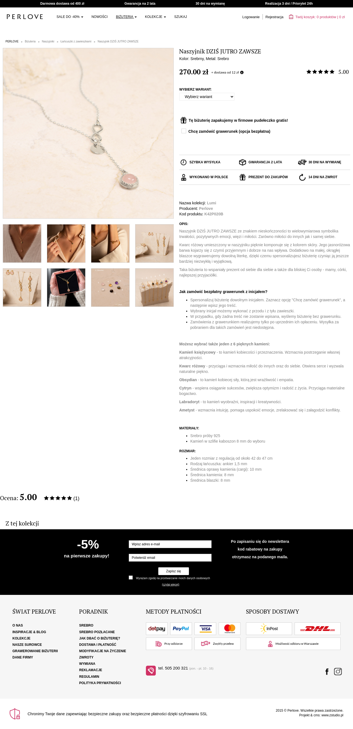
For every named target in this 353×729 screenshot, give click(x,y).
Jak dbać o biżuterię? (99, 638)
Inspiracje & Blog (29, 632)
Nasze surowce (27, 645)
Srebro (86, 625)
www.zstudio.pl (332, 715)
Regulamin (89, 677)
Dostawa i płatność (97, 645)
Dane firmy (22, 657)
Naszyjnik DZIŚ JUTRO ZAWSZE (118, 41)
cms (317, 715)
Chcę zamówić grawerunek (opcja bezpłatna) (229, 131)
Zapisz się (173, 571)
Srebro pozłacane (97, 632)
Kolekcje (155, 17)
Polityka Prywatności (100, 683)
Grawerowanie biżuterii (35, 651)
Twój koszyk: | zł (317, 17)
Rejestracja (275, 17)
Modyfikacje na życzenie (102, 651)
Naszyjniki (48, 41)
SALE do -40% (70, 17)
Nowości (100, 17)
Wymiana (87, 664)
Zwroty (86, 657)
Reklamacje (90, 670)
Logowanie (251, 17)
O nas (17, 625)
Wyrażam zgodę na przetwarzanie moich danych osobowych (173, 578)
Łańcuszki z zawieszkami (76, 41)
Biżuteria (126, 17)
